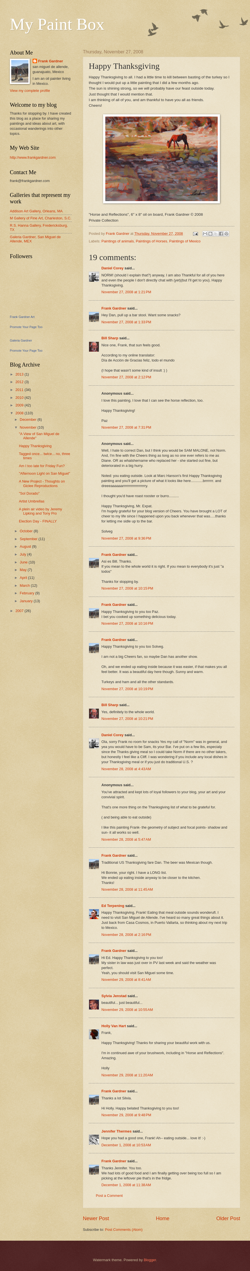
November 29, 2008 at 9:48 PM (126, 1115)
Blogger (150, 1260)
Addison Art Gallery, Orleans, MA (36, 211)
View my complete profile (30, 90)
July (23, 554)
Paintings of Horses (151, 241)
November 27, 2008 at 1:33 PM (126, 322)
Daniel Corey (112, 268)
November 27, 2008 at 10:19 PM (127, 689)
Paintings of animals (117, 241)
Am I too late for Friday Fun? (42, 466)
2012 (19, 382)
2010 (19, 397)
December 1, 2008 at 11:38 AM (126, 1185)
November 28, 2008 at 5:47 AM (126, 839)
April (24, 578)
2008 (19, 413)
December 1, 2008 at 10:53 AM (126, 1145)
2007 (19, 611)
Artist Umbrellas (31, 501)
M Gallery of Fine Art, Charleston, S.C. (40, 218)
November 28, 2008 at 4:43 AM (126, 769)
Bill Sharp (109, 338)
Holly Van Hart (113, 1026)
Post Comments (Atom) (124, 1229)
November (28, 427)
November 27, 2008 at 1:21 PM (126, 292)
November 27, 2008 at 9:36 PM (126, 538)
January (26, 601)
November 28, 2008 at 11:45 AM (127, 889)
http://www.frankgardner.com (33, 157)
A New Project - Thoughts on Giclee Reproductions (42, 483)
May (24, 570)
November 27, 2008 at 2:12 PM (126, 377)
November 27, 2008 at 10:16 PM (127, 623)
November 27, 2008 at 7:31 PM (126, 427)
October (26, 531)
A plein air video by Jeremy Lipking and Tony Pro (40, 511)
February (27, 593)
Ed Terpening (112, 906)
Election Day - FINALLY (38, 521)
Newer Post (96, 1218)
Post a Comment (109, 1195)
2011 (19, 390)
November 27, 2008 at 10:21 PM (127, 719)
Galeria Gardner (21, 340)
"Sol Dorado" (29, 493)
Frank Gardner (113, 308)
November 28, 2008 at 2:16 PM (126, 935)
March (25, 585)
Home (162, 1218)
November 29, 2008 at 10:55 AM (127, 1010)
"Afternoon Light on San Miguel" (44, 473)
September (29, 539)
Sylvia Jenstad (113, 996)
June (24, 562)
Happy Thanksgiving (35, 446)
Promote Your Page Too (26, 327)
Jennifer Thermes (116, 1131)
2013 (19, 374)
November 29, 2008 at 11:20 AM (127, 1075)
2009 (19, 405)
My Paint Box (57, 24)
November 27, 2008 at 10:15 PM (127, 588)
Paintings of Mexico (185, 241)
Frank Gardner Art (22, 317)
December (28, 419)
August (26, 546)
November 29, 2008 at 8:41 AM (126, 979)
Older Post (228, 1218)
